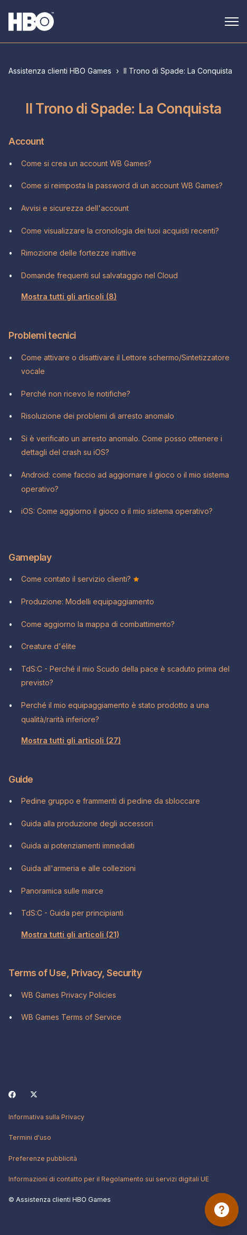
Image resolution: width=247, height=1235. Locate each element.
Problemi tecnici (42, 335)
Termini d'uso (29, 1137)
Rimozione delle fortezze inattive (78, 252)
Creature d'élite (48, 646)
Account (26, 141)
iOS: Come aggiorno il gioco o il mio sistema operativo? (117, 511)
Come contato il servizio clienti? (80, 578)
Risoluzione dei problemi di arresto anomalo (97, 415)
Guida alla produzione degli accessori (87, 823)
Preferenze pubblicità (42, 1158)
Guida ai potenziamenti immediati (78, 845)
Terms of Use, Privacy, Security (74, 972)
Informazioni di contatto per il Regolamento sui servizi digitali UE (108, 1179)
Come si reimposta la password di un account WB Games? (122, 185)
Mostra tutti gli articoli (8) (69, 296)
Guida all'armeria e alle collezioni (78, 868)
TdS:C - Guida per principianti (72, 912)
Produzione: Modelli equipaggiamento (87, 601)
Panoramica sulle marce (62, 890)
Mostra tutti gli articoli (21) (70, 934)
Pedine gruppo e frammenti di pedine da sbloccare (110, 800)
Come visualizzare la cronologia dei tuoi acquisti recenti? (120, 230)
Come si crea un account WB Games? (86, 163)
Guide (20, 779)
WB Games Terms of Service (71, 1017)
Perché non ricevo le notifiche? (75, 393)
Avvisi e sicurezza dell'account (75, 208)
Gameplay (30, 557)
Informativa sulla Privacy (46, 1117)
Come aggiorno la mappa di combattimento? (98, 624)
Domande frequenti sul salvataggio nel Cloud (99, 275)
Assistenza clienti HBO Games (59, 70)
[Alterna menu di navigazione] (232, 22)
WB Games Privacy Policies (68, 994)
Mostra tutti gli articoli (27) (71, 740)
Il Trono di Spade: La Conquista (178, 70)
